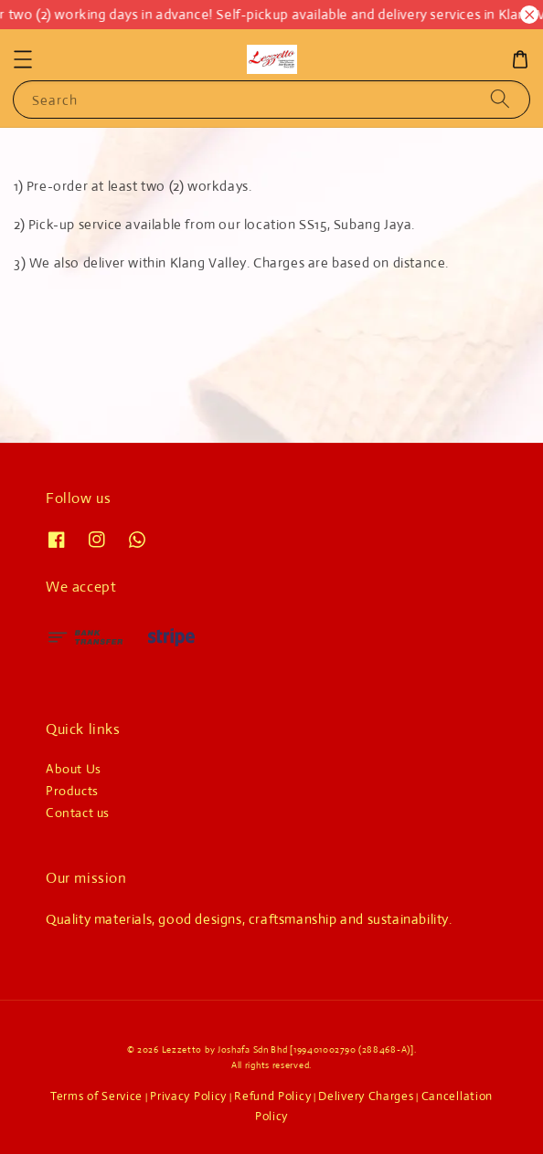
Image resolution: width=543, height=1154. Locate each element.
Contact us (78, 812)
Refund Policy (272, 1096)
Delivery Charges (365, 1096)
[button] (23, 59)
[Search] (500, 99)
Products (72, 790)
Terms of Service (96, 1096)
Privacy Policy (188, 1096)
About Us (73, 769)
